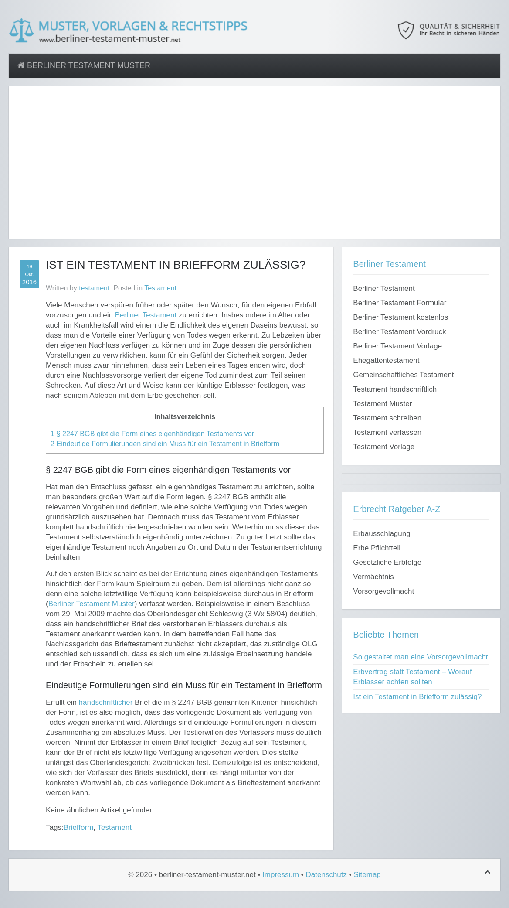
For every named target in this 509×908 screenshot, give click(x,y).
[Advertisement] (254, 167)
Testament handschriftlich (395, 389)
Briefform (79, 827)
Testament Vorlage (383, 447)
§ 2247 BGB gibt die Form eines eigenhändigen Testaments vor (152, 433)
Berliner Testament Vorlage (397, 346)
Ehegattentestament (386, 360)
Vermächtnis (373, 577)
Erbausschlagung (381, 533)
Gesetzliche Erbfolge (387, 562)
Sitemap (366, 874)
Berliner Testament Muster (83, 65)
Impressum (280, 874)
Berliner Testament (145, 315)
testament (94, 288)
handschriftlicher (106, 702)
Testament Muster (382, 403)
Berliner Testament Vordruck (399, 332)
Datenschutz (326, 874)
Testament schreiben (387, 418)
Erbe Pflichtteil (376, 548)
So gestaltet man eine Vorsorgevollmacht (420, 657)
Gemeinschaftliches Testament (403, 375)
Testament (160, 288)
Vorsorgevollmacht (383, 591)
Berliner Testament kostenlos (400, 317)
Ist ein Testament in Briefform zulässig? (417, 697)
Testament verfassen (387, 432)
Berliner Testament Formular (399, 303)
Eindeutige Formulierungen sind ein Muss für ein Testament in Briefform (165, 443)
